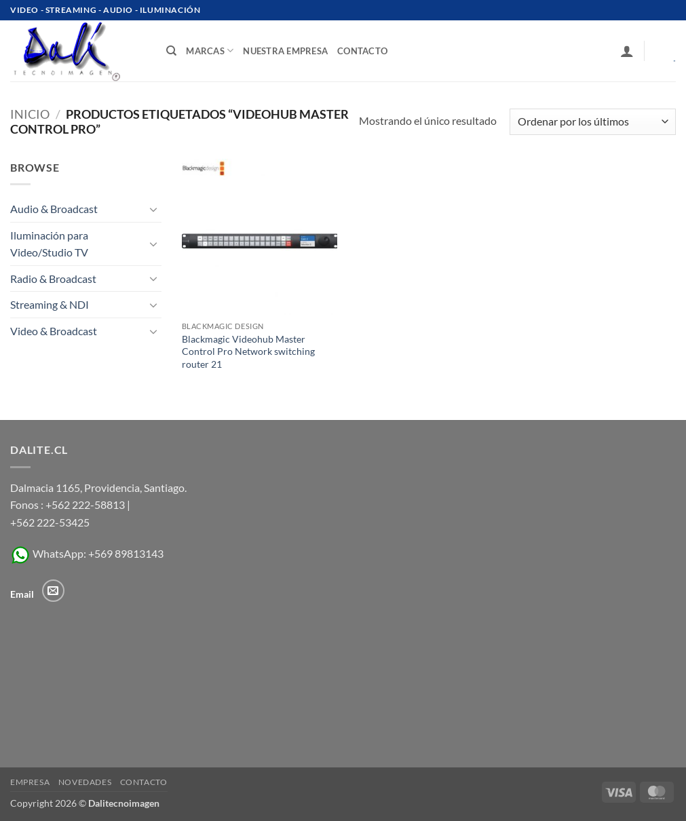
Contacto (144, 782)
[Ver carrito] (665, 51)
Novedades (85, 782)
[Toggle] (153, 209)
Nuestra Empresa (285, 50)
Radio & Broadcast (53, 278)
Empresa (30, 782)
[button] (627, 51)
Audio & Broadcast (54, 208)
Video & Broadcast (53, 330)
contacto (362, 50)
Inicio (30, 114)
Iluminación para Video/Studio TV (49, 244)
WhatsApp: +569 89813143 (87, 553)
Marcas (209, 50)
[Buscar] (171, 51)
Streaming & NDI (49, 304)
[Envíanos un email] (53, 590)
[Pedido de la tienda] (593, 122)
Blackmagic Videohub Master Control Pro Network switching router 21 (248, 351)
